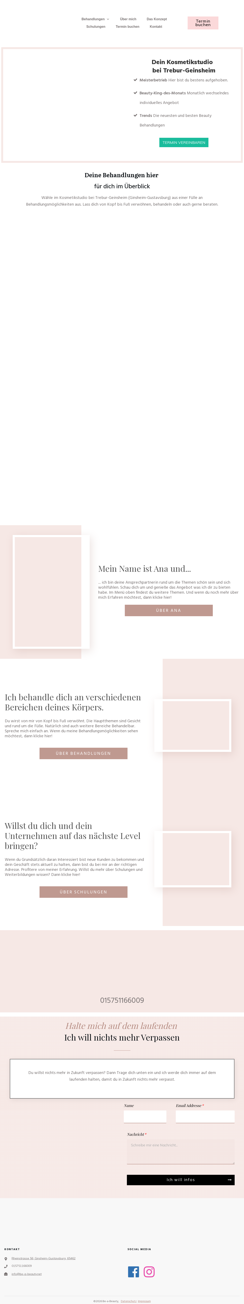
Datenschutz (129, 1301)
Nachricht (135, 1134)
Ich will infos (181, 1180)
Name (129, 1105)
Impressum (144, 1301)
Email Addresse (188, 1105)
